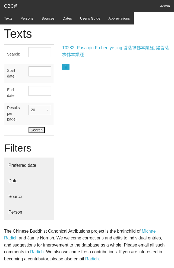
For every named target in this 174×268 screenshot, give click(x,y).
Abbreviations (119, 18)
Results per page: (13, 113)
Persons (26, 18)
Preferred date (22, 165)
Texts (8, 18)
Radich (37, 251)
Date (13, 180)
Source (15, 196)
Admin (165, 6)
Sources (48, 18)
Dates (67, 18)
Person (15, 212)
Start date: (11, 73)
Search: (13, 54)
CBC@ (11, 6)
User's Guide (90, 18)
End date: (11, 93)
